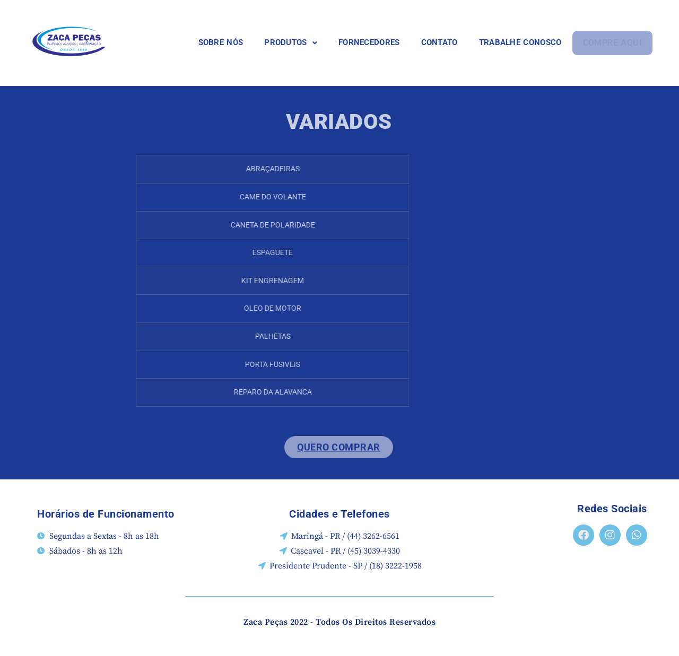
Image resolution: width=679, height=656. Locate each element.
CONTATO (440, 42)
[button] (291, 43)
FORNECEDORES (370, 42)
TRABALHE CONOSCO (521, 42)
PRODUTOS (291, 42)
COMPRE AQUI (613, 43)
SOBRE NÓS (221, 42)
